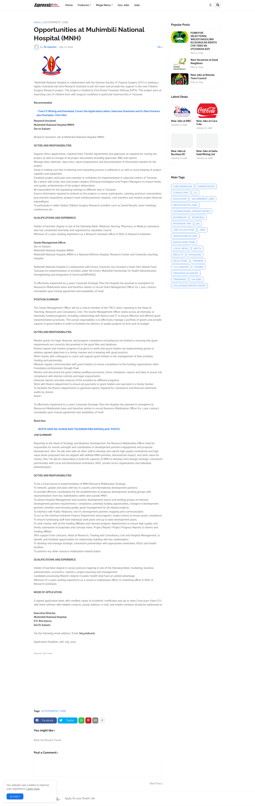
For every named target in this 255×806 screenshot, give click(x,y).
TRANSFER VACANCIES (186, 273)
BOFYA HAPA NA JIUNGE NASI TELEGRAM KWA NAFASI (70, 429)
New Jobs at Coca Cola (206, 123)
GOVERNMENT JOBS (55, 22)
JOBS (202, 229)
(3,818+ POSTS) (111, 429)
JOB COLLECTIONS (183, 229)
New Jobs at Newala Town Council (202, 76)
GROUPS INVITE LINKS (185, 205)
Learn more (33, 788)
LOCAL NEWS (181, 248)
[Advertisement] (98, 680)
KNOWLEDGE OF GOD (185, 236)
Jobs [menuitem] (137, 5)
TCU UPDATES (181, 267)
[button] (210, 5)
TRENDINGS (179, 279)
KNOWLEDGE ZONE (184, 242)
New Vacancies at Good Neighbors (204, 61)
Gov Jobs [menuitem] (123, 5)
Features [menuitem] (83, 5)
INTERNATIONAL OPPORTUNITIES (191, 211)
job (198, 223)
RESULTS (178, 254)
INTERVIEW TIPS (182, 223)
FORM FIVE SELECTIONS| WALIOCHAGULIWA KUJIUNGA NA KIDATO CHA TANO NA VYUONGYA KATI (204, 41)
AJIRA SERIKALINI (182, 186)
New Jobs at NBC (181, 121)
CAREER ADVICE (206, 186)
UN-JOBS (196, 279)
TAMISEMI (197, 260)
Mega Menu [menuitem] (103, 5)
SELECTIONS (180, 260)
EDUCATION (179, 198)
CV (195, 192)
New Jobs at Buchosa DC (178, 153)
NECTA (197, 248)
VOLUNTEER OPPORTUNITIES (189, 285)
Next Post (155, 783)
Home (37, 22)
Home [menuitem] (69, 5)
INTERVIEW (198, 217)
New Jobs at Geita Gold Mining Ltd (206, 153)
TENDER (198, 267)
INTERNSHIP (180, 217)
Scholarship (194, 254)
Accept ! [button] (15, 796)
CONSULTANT (181, 192)
